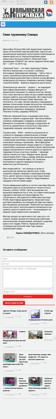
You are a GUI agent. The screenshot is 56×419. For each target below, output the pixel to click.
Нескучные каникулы (48, 337)
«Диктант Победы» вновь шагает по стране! (15, 316)
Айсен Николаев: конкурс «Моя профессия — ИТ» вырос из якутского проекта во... (39, 361)
